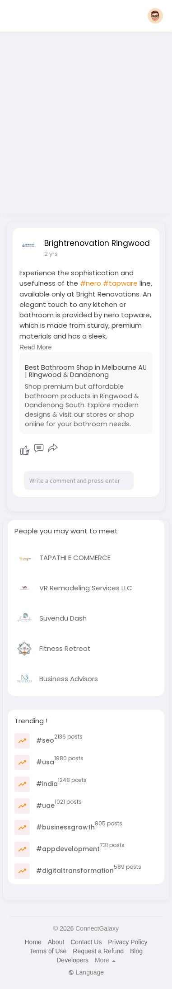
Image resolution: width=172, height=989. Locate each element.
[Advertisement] (84, 120)
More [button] (105, 960)
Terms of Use (47, 951)
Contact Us (86, 942)
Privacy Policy (127, 942)
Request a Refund (98, 951)
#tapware (120, 283)
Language (86, 972)
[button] (155, 16)
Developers (72, 960)
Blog (136, 951)
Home (32, 942)
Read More (35, 347)
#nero (90, 283)
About (56, 942)
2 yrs (51, 254)
